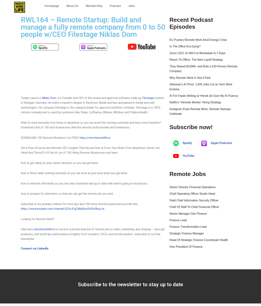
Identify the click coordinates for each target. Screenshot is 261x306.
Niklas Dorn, (49, 98)
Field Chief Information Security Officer (194, 202)
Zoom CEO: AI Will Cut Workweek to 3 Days (197, 53)
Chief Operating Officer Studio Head (192, 195)
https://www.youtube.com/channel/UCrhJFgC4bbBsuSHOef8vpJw (63, 210)
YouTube (183, 158)
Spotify (182, 145)
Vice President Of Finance (186, 249)
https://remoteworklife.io (95, 138)
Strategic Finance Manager (186, 236)
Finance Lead (178, 222)
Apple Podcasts (217, 145)
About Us (73, 6)
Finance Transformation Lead (188, 229)
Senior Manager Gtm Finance (188, 216)
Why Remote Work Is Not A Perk (190, 78)
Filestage (149, 98)
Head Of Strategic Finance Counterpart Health (199, 243)
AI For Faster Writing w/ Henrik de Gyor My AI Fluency (204, 97)
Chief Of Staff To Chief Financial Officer (194, 209)
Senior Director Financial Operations (192, 189)
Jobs (132, 6)
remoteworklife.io (45, 231)
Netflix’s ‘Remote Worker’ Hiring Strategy (195, 104)
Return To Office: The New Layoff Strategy (196, 60)
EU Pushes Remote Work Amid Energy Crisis (198, 40)
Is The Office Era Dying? (185, 46)
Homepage (52, 6)
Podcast (116, 6)
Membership (95, 6)
